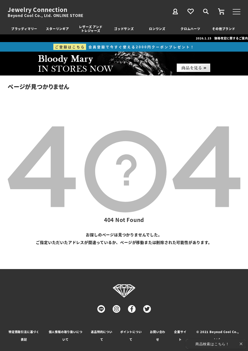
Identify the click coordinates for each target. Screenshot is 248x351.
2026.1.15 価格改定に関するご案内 (222, 38)
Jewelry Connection (37, 9)
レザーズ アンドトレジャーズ (90, 28)
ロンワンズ (157, 28)
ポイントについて (131, 335)
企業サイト (180, 335)
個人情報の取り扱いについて (66, 335)
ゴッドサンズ (124, 28)
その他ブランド (223, 28)
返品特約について (101, 335)
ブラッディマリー (24, 28)
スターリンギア (57, 28)
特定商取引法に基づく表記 (24, 335)
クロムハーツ (190, 28)
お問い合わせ (157, 335)
